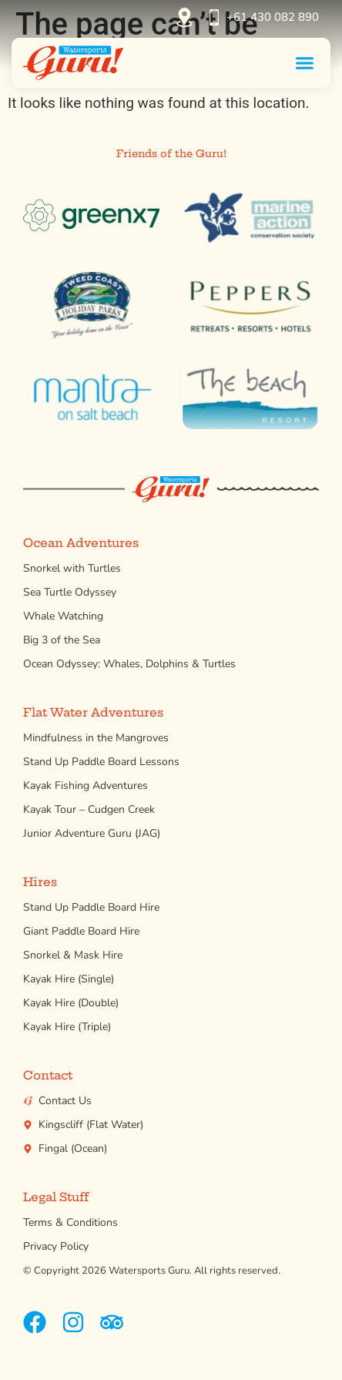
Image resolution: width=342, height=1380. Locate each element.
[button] (305, 62)
